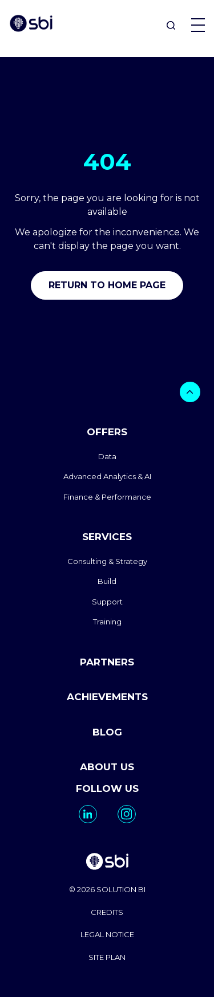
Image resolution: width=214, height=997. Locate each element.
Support (107, 601)
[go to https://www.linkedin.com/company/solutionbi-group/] (88, 814)
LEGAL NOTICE (107, 934)
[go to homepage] (107, 863)
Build (107, 581)
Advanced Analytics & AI (107, 476)
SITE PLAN (107, 957)
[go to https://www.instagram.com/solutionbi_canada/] (127, 814)
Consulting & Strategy (107, 561)
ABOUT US (107, 767)
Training (107, 621)
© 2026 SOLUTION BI (107, 889)
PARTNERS (107, 662)
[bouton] (190, 392)
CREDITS (107, 912)
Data (107, 456)
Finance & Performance (107, 496)
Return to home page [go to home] (107, 285)
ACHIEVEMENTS (107, 696)
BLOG (107, 732)
